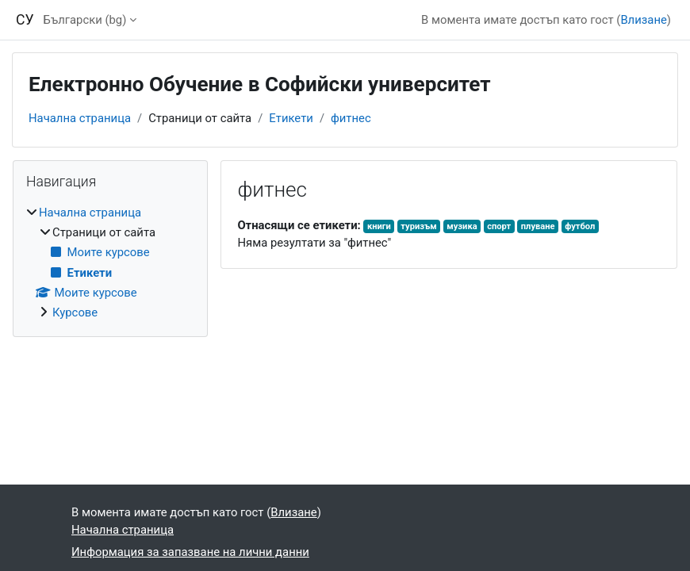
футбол (580, 226)
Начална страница (80, 118)
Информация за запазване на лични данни (190, 552)
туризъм (418, 226)
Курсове (75, 312)
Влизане (643, 20)
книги (379, 226)
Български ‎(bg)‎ (85, 20)
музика (462, 226)
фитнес (351, 118)
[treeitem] (110, 263)
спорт (499, 226)
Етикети (291, 118)
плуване (538, 226)
